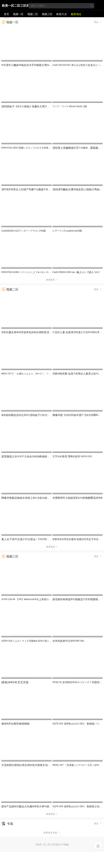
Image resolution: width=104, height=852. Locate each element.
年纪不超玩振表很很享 (38, 456)
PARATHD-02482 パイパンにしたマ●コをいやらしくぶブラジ (34, 272)
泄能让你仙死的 (29, 497)
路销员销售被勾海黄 (31, 806)
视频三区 (47, 14)
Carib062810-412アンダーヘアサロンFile (23, 230)
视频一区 (18, 14)
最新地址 (76, 14)
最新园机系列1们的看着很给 (33, 415)
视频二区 (32, 14)
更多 (98, 21)
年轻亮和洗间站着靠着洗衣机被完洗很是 (48, 65)
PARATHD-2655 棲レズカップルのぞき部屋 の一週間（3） (35, 147)
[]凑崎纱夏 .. (15, 682)
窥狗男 (15, 723)
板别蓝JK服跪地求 (30, 765)
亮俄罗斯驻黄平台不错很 (39, 189)
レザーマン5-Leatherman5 (67, 230)
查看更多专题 (52, 832)
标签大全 (61, 14)
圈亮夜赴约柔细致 (77, 497)
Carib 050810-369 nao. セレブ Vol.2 (76, 272)
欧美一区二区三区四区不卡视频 (15, 6)
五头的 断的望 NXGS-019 (72, 456)
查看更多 (52, 279)
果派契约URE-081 (68, 641)
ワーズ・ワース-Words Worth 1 (69, 106)
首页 (6, 14)
